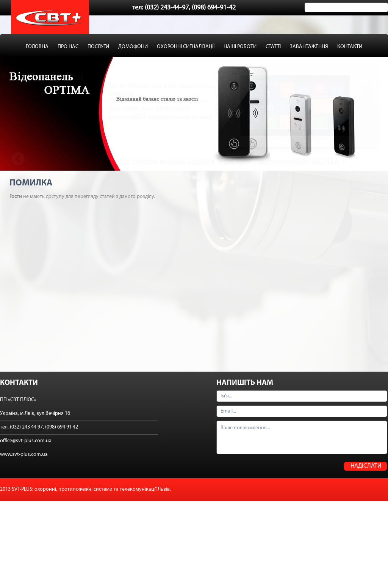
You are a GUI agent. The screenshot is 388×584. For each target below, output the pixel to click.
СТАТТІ (273, 47)
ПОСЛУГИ (98, 47)
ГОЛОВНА (37, 47)
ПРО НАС (68, 47)
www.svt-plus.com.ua (24, 454)
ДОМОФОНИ (133, 47)
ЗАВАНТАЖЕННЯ (309, 47)
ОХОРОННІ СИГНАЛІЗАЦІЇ (185, 47)
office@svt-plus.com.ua (26, 441)
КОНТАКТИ (349, 47)
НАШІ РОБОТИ (240, 47)
